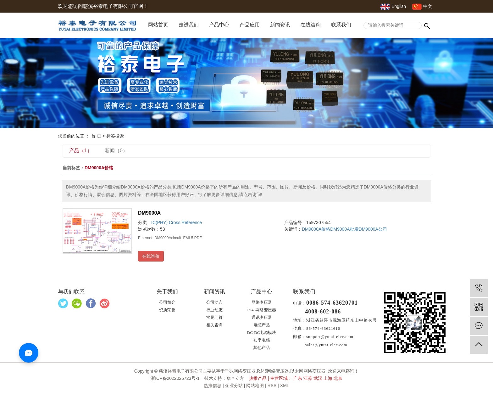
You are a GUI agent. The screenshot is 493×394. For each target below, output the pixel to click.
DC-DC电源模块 (261, 332)
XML (284, 385)
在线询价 (151, 256)
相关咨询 (214, 325)
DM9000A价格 (316, 229)
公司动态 (214, 302)
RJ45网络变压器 (261, 309)
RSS (272, 385)
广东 (297, 378)
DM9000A (149, 213)
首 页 (96, 135)
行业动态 (214, 309)
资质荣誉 (167, 309)
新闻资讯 (280, 24)
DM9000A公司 (373, 229)
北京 (338, 378)
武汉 (317, 378)
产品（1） (80, 150)
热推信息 (212, 385)
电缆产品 (261, 325)
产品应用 (250, 24)
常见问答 (214, 317)
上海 (328, 378)
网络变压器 (262, 302)
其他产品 (261, 347)
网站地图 (255, 385)
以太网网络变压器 (307, 371)
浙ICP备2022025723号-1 (175, 378)
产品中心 (219, 24)
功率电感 (261, 340)
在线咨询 (311, 24)
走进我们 (189, 24)
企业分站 (234, 385)
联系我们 (341, 24)
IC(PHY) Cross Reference (176, 222)
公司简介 (167, 302)
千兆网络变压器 (240, 371)
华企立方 (235, 378)
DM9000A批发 (344, 229)
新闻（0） (116, 150)
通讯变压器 (262, 317)
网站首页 (158, 24)
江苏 (307, 378)
